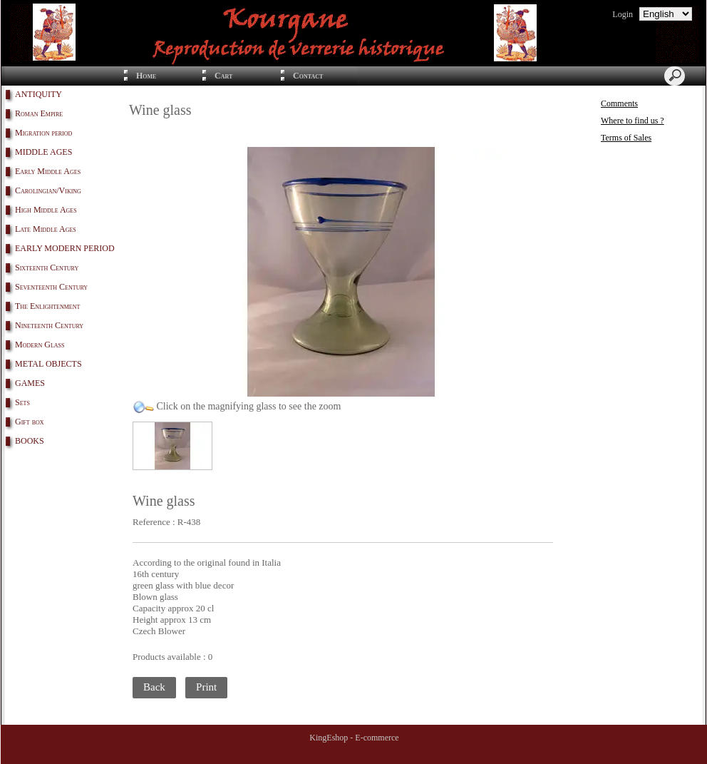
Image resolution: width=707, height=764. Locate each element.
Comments (619, 103)
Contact (308, 76)
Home (146, 76)
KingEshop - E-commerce (353, 738)
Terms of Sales (626, 138)
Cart (223, 76)
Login (622, 14)
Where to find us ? (632, 121)
